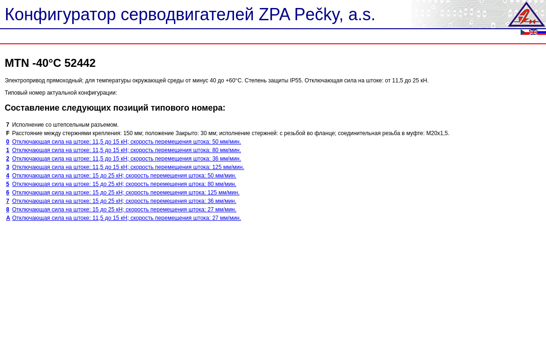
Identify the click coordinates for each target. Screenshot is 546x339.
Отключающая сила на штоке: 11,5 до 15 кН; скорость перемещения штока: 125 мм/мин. (128, 167)
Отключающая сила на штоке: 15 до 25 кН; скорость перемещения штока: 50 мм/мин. (124, 175)
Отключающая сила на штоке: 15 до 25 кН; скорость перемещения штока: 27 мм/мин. (124, 209)
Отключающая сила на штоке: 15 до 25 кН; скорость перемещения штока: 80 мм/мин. (124, 184)
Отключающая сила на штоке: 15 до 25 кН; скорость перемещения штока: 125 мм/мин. (126, 192)
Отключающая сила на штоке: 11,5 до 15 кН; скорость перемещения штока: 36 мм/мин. (126, 158)
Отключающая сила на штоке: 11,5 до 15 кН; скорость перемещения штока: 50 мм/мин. (126, 141)
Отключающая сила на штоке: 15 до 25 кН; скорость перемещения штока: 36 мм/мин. (124, 201)
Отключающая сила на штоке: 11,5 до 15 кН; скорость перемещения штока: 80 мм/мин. (126, 150)
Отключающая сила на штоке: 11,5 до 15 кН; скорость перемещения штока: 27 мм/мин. (126, 218)
